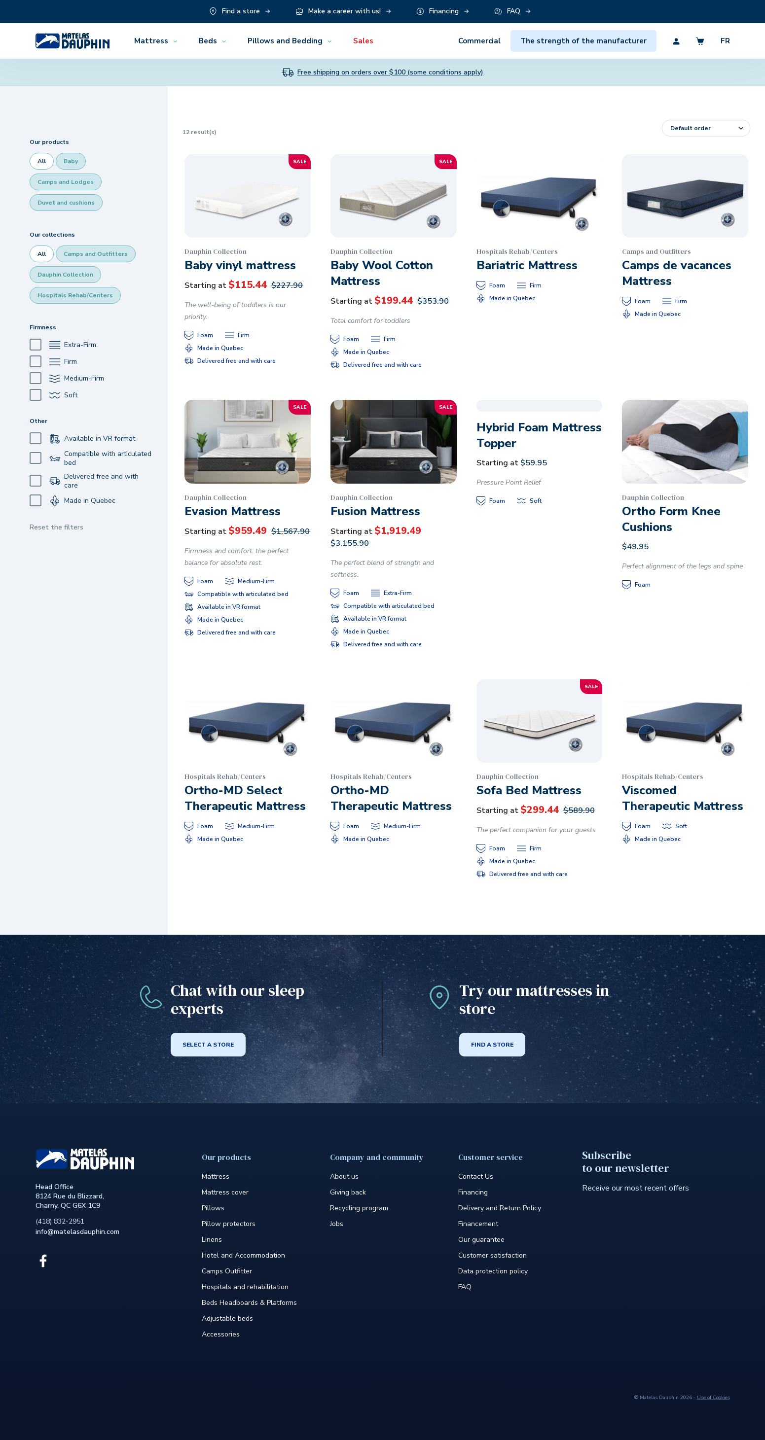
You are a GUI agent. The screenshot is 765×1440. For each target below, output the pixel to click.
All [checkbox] (41, 161)
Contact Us (475, 1176)
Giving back (348, 1192)
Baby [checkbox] (71, 161)
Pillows (213, 1208)
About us (344, 1176)
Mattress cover (225, 1192)
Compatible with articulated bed (90, 458)
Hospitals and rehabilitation (245, 1287)
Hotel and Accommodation (243, 1255)
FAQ (465, 1287)
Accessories (221, 1334)
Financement (478, 1224)
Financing (473, 1192)
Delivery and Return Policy (499, 1208)
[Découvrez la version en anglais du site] (717, 41)
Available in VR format (82, 438)
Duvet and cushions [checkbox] (66, 203)
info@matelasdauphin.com (77, 1231)
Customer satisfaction (492, 1255)
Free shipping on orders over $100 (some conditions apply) (390, 72)
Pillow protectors (228, 1224)
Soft (53, 395)
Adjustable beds (227, 1318)
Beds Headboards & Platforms (249, 1302)
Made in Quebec (72, 500)
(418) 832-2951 (60, 1221)
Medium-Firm (67, 378)
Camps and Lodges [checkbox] (65, 182)
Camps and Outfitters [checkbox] (96, 254)
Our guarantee (481, 1239)
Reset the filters (56, 527)
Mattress (215, 1176)
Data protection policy (493, 1271)
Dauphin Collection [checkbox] (65, 275)
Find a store (492, 1045)
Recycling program (359, 1208)
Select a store (208, 1045)
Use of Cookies (713, 1397)
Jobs (336, 1224)
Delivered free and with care (84, 481)
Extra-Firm (63, 345)
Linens (212, 1239)
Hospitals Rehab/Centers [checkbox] (75, 295)
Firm (53, 361)
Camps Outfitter (227, 1271)
